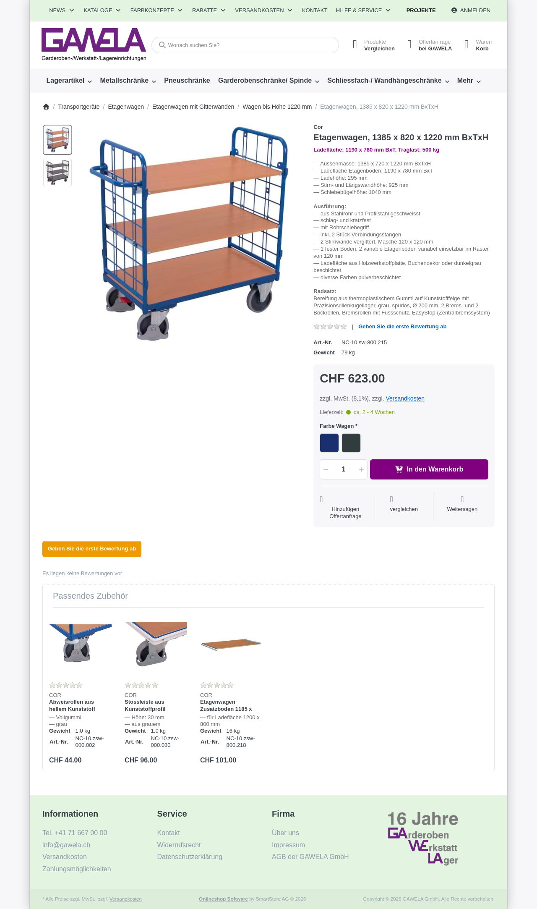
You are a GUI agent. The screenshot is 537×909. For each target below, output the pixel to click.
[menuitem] (69, 80)
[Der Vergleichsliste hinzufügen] (404, 507)
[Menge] (343, 469)
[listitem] (190, 234)
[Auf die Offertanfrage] (345, 507)
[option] (57, 140)
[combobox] (244, 45)
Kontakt (314, 10)
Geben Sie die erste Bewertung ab (402, 326)
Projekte (421, 10)
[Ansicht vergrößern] (190, 234)
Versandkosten (405, 398)
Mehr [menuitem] (465, 80)
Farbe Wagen (337, 426)
